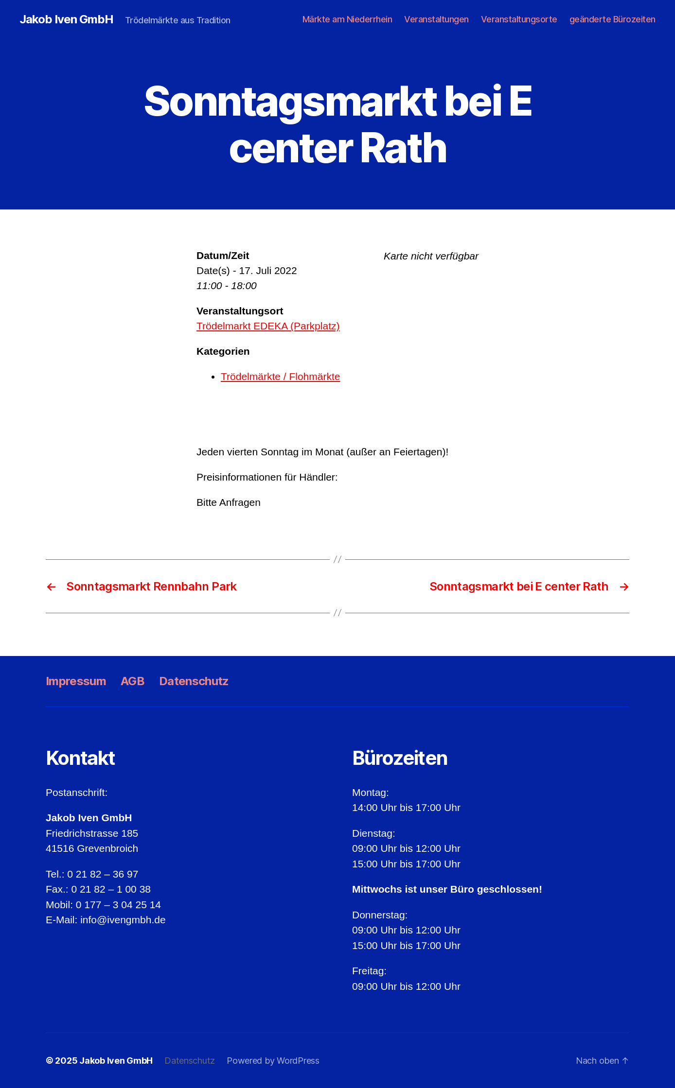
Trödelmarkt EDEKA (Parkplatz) (267, 325)
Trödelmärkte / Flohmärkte (280, 376)
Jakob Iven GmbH (66, 19)
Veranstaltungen (436, 19)
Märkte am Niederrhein (347, 19)
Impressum (76, 681)
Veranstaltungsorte (519, 19)
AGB (132, 681)
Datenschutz (194, 681)
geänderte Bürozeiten (612, 19)
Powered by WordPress (273, 1060)
